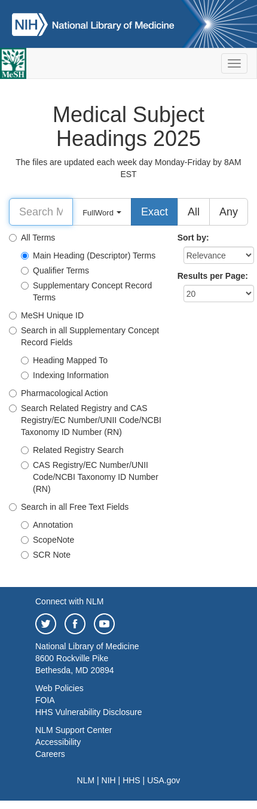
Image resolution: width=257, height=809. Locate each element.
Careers (50, 754)
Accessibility (58, 742)
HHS (131, 780)
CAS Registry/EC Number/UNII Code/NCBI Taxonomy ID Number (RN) (89, 477)
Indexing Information (65, 375)
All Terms (32, 237)
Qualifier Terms (55, 270)
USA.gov (163, 780)
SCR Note (46, 554)
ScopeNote (47, 540)
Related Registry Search (72, 450)
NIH (109, 780)
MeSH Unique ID (46, 315)
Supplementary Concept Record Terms (86, 291)
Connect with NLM (69, 601)
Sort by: (193, 237)
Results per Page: (213, 276)
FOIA (45, 700)
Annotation (47, 525)
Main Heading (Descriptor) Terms (88, 255)
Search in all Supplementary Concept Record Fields (84, 336)
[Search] (41, 212)
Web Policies (59, 688)
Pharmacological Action (58, 393)
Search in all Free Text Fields (68, 507)
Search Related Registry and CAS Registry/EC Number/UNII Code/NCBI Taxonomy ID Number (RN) (85, 420)
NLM (86, 780)
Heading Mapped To (64, 360)
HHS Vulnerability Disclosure (88, 712)
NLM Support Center (73, 730)
